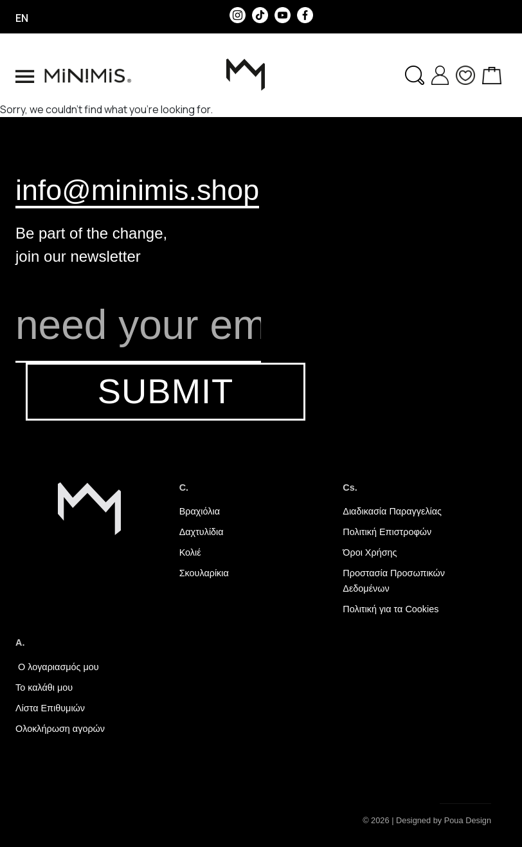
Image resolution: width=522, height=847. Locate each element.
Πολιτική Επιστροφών (387, 532)
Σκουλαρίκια (204, 573)
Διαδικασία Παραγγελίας (392, 511)
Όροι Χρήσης (370, 552)
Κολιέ (190, 552)
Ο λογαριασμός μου (57, 667)
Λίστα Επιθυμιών (50, 708)
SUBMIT (165, 391)
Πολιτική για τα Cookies (390, 609)
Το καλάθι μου (44, 687)
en (21, 18)
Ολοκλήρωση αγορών (60, 729)
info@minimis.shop (137, 190)
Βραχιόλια (199, 511)
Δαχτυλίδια (201, 532)
